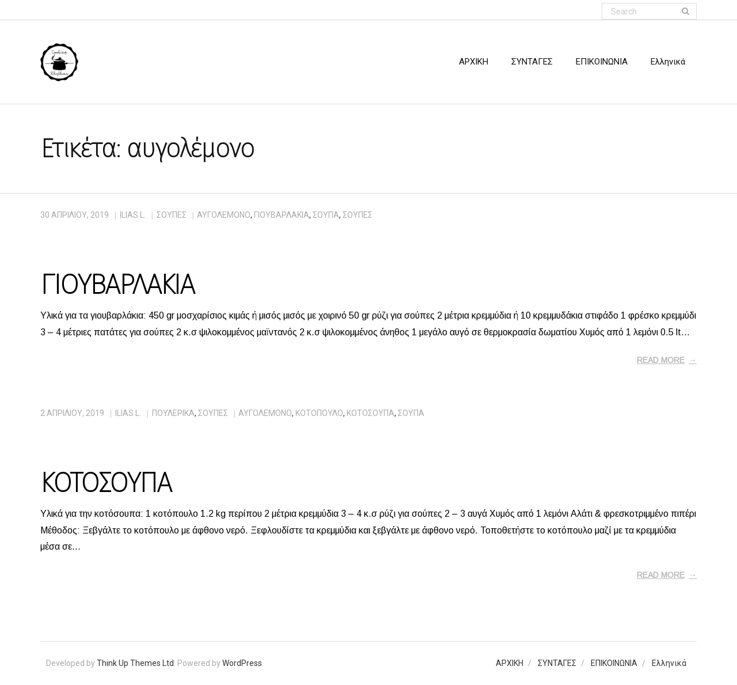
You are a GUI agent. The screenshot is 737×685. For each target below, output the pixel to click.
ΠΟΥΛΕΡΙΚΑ (173, 413)
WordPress (242, 663)
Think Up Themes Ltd (135, 663)
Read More (661, 360)
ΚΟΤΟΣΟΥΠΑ (105, 482)
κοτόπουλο (319, 413)
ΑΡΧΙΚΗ (509, 663)
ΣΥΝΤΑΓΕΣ (557, 663)
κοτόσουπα (370, 413)
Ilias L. (133, 214)
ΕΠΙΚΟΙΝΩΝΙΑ (614, 663)
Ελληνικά (669, 663)
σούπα (326, 214)
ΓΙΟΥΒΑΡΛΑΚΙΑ (117, 284)
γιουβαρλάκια (281, 214)
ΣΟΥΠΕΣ (172, 214)
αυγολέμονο (223, 214)
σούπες (358, 214)
